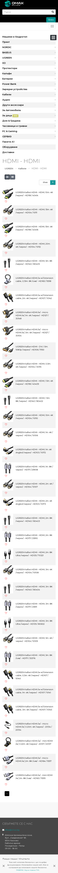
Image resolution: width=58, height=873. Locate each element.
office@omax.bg (12, 830)
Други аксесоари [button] (13, 105)
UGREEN (9, 168)
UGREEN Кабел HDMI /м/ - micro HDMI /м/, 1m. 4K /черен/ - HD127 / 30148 (32, 315)
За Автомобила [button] (11, 110)
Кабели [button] (6, 94)
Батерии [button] (7, 78)
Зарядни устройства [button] (14, 89)
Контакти (24, 859)
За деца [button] (10, 115)
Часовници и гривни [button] (14, 126)
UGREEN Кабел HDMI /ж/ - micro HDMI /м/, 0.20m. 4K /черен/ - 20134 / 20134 (34, 726)
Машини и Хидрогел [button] (14, 36)
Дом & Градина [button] (11, 120)
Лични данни (9, 859)
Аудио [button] (6, 99)
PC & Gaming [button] (9, 131)
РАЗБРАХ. (20, 870)
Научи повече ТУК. (31, 870)
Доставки (8, 152)
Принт (6, 42)
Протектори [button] (9, 68)
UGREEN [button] (7, 57)
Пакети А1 (8, 141)
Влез (51, 19)
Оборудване (9, 147)
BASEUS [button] (6, 52)
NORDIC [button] (6, 47)
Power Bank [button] (9, 84)
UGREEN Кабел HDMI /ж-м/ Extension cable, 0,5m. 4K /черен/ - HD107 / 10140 (34, 675)
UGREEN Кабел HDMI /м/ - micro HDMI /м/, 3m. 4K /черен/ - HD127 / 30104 (32, 332)
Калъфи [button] (7, 73)
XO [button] (4, 63)
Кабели (22, 168)
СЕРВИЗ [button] (6, 136)
